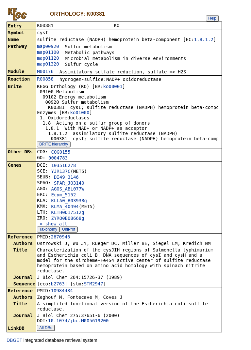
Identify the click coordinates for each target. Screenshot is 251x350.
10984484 (62, 291)
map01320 (48, 64)
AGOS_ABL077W (67, 189)
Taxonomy (48, 230)
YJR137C (60, 172)
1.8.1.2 (203, 40)
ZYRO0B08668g (67, 218)
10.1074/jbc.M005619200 (78, 321)
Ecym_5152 (63, 195)
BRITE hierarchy (53, 145)
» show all (52, 224)
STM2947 (93, 284)
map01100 (48, 52)
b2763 (57, 284)
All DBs (45, 328)
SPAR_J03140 (69, 183)
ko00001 (113, 87)
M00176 (45, 72)
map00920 (48, 47)
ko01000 (79, 113)
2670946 (60, 237)
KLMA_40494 (64, 207)
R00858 (45, 79)
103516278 (63, 166)
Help (212, 18)
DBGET (14, 340)
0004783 (58, 158)
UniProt (68, 230)
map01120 (48, 58)
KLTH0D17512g (67, 213)
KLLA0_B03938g (69, 201)
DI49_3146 (66, 177)
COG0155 (60, 152)
